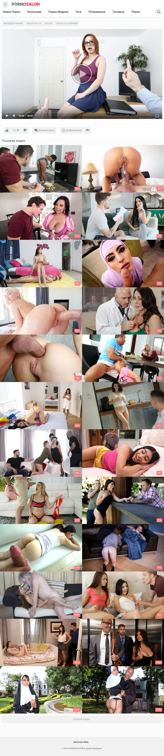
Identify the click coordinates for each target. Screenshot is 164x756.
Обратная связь (81, 742)
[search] (158, 11)
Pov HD (48, 23)
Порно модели (58, 12)
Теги (78, 12)
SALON (26, 4)
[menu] (5, 4)
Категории (34, 12)
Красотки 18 (34, 23)
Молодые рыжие (13, 23)
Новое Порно (11, 12)
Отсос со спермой (66, 23)
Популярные (97, 12)
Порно (136, 12)
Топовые (118, 12)
